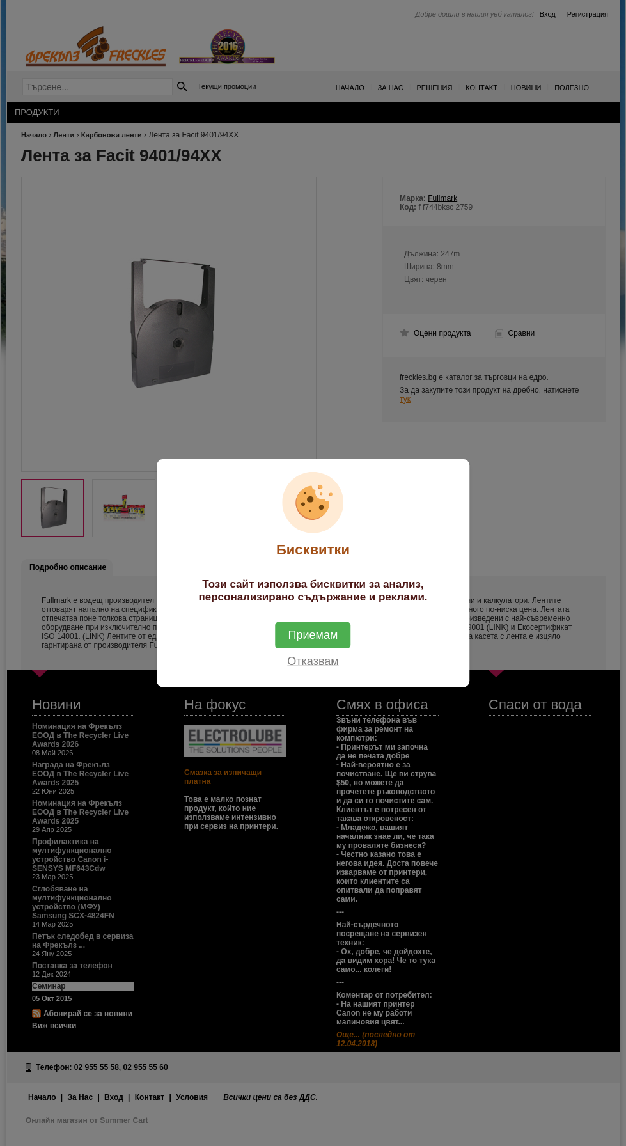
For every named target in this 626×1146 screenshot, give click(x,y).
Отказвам (312, 660)
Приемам (313, 634)
